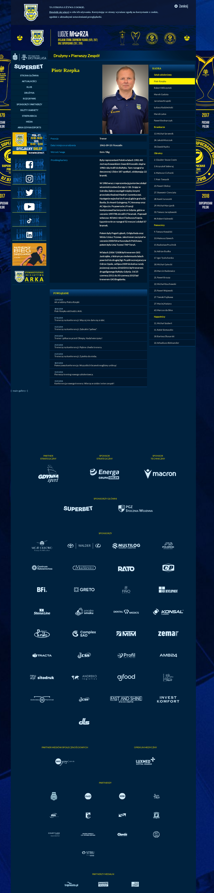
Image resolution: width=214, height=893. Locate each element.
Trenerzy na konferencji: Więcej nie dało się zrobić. (79, 320)
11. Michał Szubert (163, 323)
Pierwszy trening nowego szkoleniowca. (73, 374)
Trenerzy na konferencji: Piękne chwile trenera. (78, 347)
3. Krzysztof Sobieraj (164, 166)
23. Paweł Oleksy (162, 186)
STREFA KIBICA (29, 116)
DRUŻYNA (29, 93)
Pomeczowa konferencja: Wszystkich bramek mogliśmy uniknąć (85, 365)
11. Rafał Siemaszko (163, 330)
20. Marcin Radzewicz (164, 271)
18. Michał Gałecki (163, 264)
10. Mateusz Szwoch (163, 238)
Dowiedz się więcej (59, 12)
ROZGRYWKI (29, 98)
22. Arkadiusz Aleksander (166, 343)
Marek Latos (160, 114)
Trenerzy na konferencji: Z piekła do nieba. (75, 356)
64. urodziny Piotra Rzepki (66, 302)
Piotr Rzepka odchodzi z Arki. (68, 311)
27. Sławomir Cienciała (165, 192)
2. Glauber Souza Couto (165, 159)
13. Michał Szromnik (163, 133)
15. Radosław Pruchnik (165, 244)
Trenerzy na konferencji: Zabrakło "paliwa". (75, 329)
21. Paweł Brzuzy (162, 277)
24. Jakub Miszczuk (163, 140)
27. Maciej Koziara (163, 303)
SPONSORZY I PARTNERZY (29, 104)
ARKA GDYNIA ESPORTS (29, 127)
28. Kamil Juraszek (163, 199)
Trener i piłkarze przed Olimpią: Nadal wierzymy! (78, 338)
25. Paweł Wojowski (163, 290)
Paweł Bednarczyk (163, 120)
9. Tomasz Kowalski (163, 231)
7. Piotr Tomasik (161, 179)
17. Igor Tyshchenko (164, 258)
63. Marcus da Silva (163, 310)
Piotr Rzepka (160, 81)
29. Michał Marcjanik (164, 205)
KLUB (29, 87)
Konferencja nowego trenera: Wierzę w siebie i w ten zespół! (84, 383)
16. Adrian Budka (162, 251)
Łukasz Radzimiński (163, 107)
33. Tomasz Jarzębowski (165, 212)
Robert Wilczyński (163, 88)
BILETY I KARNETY (29, 110)
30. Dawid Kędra (162, 146)
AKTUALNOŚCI (29, 81)
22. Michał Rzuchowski (165, 284)
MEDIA (29, 121)
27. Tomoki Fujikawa (163, 297)
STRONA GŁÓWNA (29, 75)
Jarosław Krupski (162, 101)
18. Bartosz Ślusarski (164, 336)
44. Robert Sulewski (163, 218)
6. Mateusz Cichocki (164, 173)
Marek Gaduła (161, 94)
